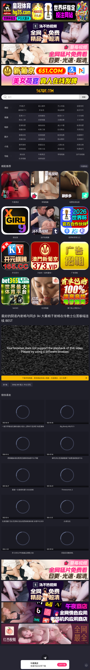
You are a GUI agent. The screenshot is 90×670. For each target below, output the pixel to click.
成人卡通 (61, 125)
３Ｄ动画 (80, 115)
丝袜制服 (41, 120)
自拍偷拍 (41, 115)
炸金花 (41, 110)
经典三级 (41, 129)
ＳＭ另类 (80, 120)
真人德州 (41, 106)
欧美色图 (61, 135)
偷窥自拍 (22, 135)
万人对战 (61, 106)
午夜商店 (41, 154)
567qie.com (45, 90)
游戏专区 (80, 106)
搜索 (84, 97)
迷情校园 (22, 149)
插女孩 (22, 154)
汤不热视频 (80, 154)
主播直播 (61, 120)
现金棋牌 (61, 110)
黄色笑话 (61, 149)
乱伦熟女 (61, 129)
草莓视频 (61, 154)
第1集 (5, 384)
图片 (6, 136)
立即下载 (62, 664)
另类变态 (80, 129)
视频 (6, 117)
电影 (6, 127)
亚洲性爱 (22, 125)
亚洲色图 (41, 135)
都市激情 (22, 145)
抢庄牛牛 (80, 110)
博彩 (6, 107)
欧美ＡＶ (61, 115)
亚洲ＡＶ (22, 115)
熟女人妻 (22, 120)
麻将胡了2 (22, 110)
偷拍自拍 (41, 125)
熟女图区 (61, 139)
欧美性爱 (80, 125)
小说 (6, 146)
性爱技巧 (80, 149)
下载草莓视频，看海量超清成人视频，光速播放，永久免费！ (54, 378)
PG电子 (22, 106)
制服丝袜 (22, 129)
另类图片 (80, 139)
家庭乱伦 (41, 145)
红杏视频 (22, 158)
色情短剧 (41, 158)
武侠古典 (80, 145)
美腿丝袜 (22, 139)
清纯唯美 (41, 139)
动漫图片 (80, 135)
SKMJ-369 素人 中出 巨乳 (21, 384)
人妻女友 (61, 145)
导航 (6, 156)
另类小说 (41, 149)
